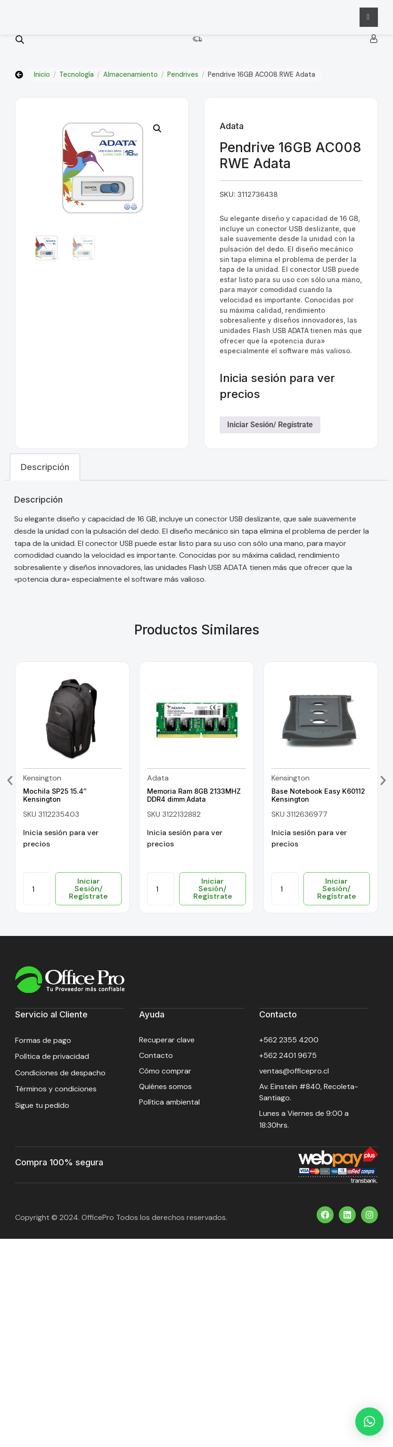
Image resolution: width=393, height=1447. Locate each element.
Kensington (42, 782)
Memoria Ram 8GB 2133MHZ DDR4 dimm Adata (194, 799)
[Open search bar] (20, 43)
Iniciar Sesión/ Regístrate (270, 428)
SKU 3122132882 (174, 818)
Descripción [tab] (45, 470)
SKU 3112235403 (51, 818)
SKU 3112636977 (299, 818)
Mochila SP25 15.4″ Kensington (55, 799)
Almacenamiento (130, 78)
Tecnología (76, 78)
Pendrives (182, 78)
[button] (157, 132)
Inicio (42, 78)
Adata (232, 129)
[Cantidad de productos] (36, 892)
